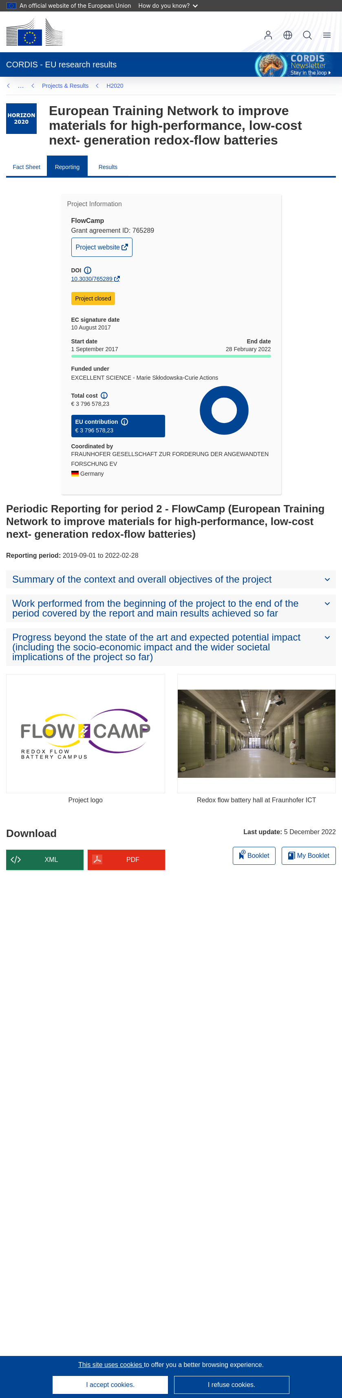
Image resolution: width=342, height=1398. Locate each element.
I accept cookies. (110, 1384)
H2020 (114, 85)
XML (51, 859)
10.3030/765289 (92, 279)
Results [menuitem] (108, 167)
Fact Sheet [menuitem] (26, 167)
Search (307, 35)
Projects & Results (65, 85)
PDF (132, 859)
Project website (98, 249)
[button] (288, 35)
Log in (268, 35)
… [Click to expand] (21, 85)
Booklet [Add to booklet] (254, 854)
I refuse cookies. (232, 1384)
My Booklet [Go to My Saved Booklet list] (308, 855)
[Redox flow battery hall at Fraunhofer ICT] (256, 733)
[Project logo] (85, 733)
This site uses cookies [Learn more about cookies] (111, 1364)
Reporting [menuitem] (67, 167)
